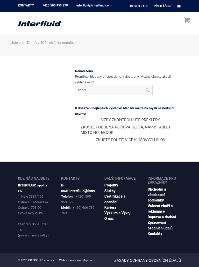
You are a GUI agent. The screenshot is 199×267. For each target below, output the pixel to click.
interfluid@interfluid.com (93, 5)
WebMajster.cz (86, 260)
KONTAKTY (26, 5)
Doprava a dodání (162, 217)
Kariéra (110, 207)
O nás (109, 219)
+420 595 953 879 (55, 5)
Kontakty (155, 234)
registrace (139, 6)
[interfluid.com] (39, 23)
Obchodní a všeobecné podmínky (157, 195)
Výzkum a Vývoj (117, 213)
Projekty (111, 185)
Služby (110, 191)
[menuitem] (139, 6)
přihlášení (163, 6)
